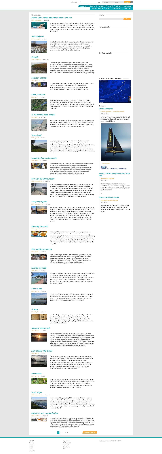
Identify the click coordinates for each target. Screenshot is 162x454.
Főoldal (83, 6)
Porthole (43, 4)
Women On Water (97, 8)
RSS (64, 449)
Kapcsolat (66, 445)
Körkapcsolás (117, 8)
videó (107, 8)
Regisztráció (73, 2)
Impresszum (66, 441)
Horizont (101, 6)
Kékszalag (127, 8)
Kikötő (110, 6)
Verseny (92, 6)
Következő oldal (90, 432)
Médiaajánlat (67, 443)
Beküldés (127, 6)
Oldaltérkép (66, 447)
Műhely (118, 6)
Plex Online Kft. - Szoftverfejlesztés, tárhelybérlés (127, 443)
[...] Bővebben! (105, 164)
